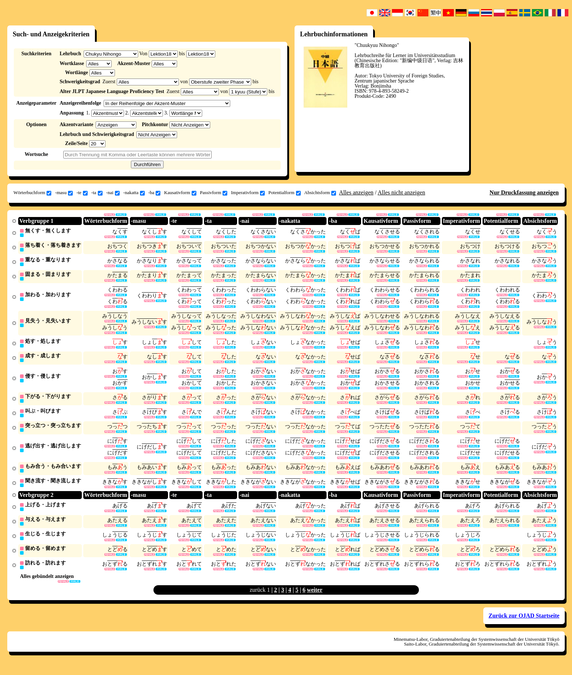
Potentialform (284, 193)
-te (82, 193)
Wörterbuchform (32, 193)
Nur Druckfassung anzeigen (524, 192)
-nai (113, 193)
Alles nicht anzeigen (401, 192)
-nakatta (134, 193)
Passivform (214, 193)
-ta (97, 193)
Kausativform (180, 193)
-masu (64, 193)
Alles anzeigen (356, 192)
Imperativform (248, 193)
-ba (154, 193)
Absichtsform (320, 193)
